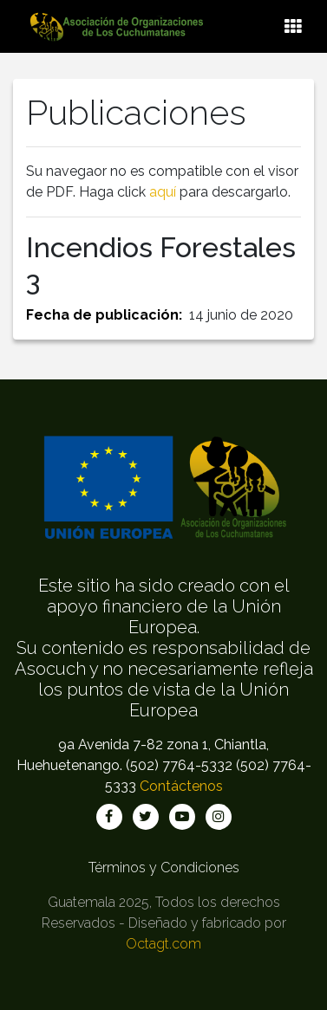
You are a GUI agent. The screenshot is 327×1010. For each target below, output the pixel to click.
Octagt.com (163, 944)
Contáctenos (181, 786)
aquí (162, 192)
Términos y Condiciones (163, 867)
